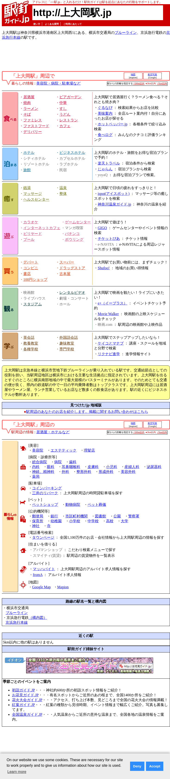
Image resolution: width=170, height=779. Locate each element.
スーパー (66, 262)
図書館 (100, 516)
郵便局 (37, 516)
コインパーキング (47, 488)
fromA (37, 575)
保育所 (37, 521)
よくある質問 (52, 24)
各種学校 (30, 349)
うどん (64, 114)
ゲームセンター (78, 222)
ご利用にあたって (72, 24)
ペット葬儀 (97, 505)
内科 (35, 467)
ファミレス (32, 120)
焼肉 (27, 103)
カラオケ (30, 222)
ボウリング (74, 239)
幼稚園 (56, 521)
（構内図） (38, 618)
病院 (58, 462)
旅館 (27, 170)
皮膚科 (93, 467)
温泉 (63, 188)
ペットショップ (45, 505)
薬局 (35, 476)
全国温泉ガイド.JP (27, 714)
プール (28, 239)
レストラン (68, 120)
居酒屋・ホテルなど (53, 432)
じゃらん (105, 169)
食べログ (105, 135)
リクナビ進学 (109, 354)
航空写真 (152, 74)
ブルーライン (126, 33)
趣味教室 (66, 343)
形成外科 (106, 472)
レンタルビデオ (72, 292)
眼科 (50, 467)
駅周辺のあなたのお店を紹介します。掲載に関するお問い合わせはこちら (87, 412)
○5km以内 (162, 83)
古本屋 (64, 274)
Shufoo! (104, 268)
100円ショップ (35, 280)
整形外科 (83, 472)
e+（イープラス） (112, 303)
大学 (124, 521)
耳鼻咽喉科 (71, 467)
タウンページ (43, 537)
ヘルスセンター (36, 199)
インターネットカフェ (41, 228)
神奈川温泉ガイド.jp (114, 204)
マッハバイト (44, 569)
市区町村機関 (76, 516)
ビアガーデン (70, 97)
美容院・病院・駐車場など (58, 83)
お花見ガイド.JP (25, 695)
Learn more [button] (16, 772)
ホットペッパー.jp (112, 124)
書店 (27, 274)
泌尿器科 (154, 467)
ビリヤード (32, 234)
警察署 (133, 516)
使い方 (36, 24)
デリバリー (32, 132)
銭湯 (27, 188)
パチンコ (72, 234)
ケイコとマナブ (111, 343)
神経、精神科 (43, 472)
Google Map (41, 587)
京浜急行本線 (17, 622)
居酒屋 (28, 97)
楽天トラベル (109, 163)
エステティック (63, 450)
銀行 (54, 516)
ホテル (28, 153)
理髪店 (89, 450)
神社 (35, 526)
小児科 (111, 467)
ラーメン (30, 109)
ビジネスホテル (72, 153)
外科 (65, 472)
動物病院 (72, 505)
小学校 (74, 521)
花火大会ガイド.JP (27, 700)
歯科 (72, 462)
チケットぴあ (109, 239)
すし (63, 109)
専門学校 (66, 349)
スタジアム (32, 304)
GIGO (102, 228)
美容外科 (128, 472)
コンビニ (30, 268)
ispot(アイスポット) (114, 194)
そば (27, 114)
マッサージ (32, 194)
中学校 (93, 521)
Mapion (63, 587)
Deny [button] (137, 766)
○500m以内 (139, 83)
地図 (133, 74)
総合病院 (39, 462)
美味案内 (105, 113)
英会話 (28, 337)
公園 (117, 516)
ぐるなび (105, 108)
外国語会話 (68, 337)
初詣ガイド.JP (23, 690)
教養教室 (30, 343)
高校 (109, 521)
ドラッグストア (72, 268)
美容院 (37, 450)
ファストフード (36, 126)
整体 (63, 194)
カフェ (64, 126)
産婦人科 (131, 467)
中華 (63, 103)
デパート (30, 262)
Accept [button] (154, 766)
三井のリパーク (45, 493)
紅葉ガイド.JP (23, 705)
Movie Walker (108, 314)
